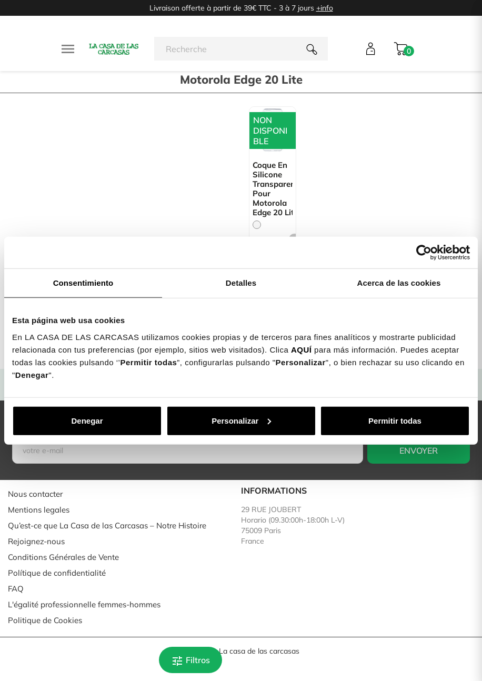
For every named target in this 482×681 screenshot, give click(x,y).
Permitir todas (394, 420)
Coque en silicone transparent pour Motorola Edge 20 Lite (273, 189)
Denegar (87, 420)
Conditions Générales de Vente (63, 557)
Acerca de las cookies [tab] (399, 282)
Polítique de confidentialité (57, 573)
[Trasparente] (257, 225)
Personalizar (241, 420)
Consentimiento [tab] (83, 282)
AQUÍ (301, 349)
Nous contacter (35, 494)
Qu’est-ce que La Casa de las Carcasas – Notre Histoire (107, 525)
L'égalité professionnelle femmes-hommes (84, 604)
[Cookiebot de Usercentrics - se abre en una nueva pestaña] (424, 253)
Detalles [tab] (241, 282)
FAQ (16, 589)
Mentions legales (38, 510)
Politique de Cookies (45, 620)
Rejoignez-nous (36, 541)
